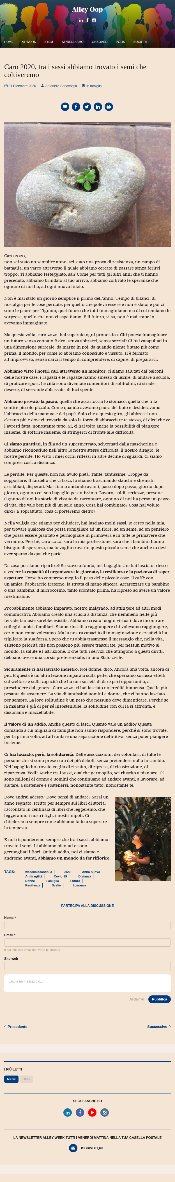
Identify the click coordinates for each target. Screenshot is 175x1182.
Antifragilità (33, 876)
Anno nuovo (91, 872)
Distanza (85, 876)
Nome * (10, 917)
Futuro (75, 881)
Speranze (79, 885)
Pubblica (159, 999)
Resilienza (32, 885)
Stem (48, 41)
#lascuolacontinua (38, 872)
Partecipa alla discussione (87, 906)
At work (29, 41)
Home (8, 41)
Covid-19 (60, 876)
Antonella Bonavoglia (59, 86)
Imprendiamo (72, 41)
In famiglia (94, 86)
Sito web (11, 958)
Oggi (26, 1079)
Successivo (159, 1026)
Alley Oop (87, 9)
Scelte (56, 885)
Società (140, 41)
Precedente (15, 1026)
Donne (30, 881)
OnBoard (100, 41)
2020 (67, 872)
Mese (11, 1079)
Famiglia (52, 881)
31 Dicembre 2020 (20, 86)
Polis (120, 41)
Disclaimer (136, 999)
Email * (9, 935)
